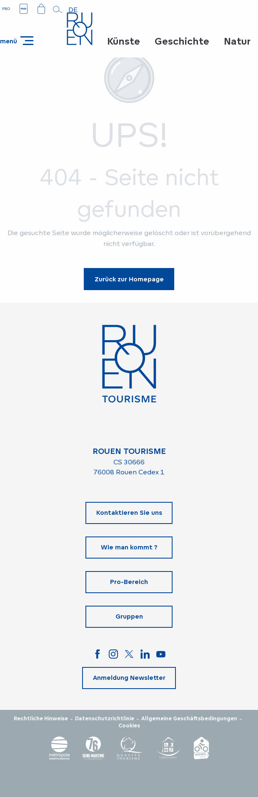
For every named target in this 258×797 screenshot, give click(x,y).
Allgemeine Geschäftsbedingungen (189, 718)
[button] (58, 9)
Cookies (129, 725)
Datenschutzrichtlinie (104, 718)
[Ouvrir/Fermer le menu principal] (16, 40)
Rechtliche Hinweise (41, 718)
